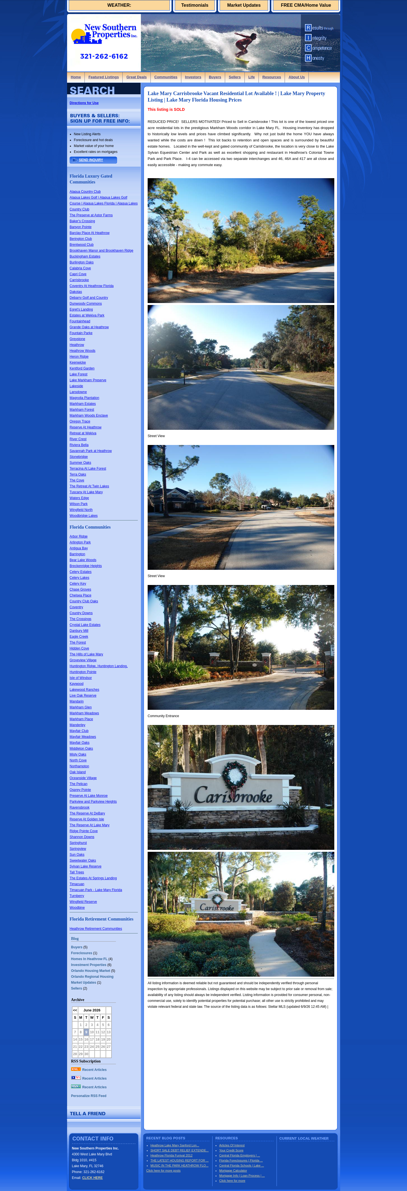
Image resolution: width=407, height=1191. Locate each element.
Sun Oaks (77, 855)
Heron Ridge (79, 357)
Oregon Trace (80, 421)
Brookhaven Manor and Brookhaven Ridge (101, 251)
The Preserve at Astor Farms (91, 215)
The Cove (77, 480)
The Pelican (78, 784)
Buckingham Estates (85, 256)
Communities (165, 77)
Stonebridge (79, 457)
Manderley (77, 725)
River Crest (78, 439)
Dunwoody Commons (86, 304)
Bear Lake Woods (83, 560)
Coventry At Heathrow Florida (92, 286)
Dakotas (76, 292)
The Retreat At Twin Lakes (89, 486)
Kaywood (76, 684)
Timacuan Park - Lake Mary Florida (96, 890)
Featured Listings (103, 77)
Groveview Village (83, 660)
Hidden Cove (79, 648)
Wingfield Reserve (83, 902)
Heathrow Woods (82, 351)
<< (75, 1010)
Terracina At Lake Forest (88, 469)
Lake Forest (78, 374)
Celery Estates (81, 572)
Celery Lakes (79, 578)
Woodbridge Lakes (84, 516)
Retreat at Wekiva (83, 433)
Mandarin (77, 701)
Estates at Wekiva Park (87, 315)
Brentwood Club (81, 245)
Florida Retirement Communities (101, 919)
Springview (78, 849)
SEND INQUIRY (91, 160)
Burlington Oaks (81, 262)
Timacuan (77, 884)
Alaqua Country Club (85, 192)
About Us (297, 77)
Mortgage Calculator (233, 1170)
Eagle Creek (79, 637)
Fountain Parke (81, 333)
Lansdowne (78, 392)
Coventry (76, 607)
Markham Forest (82, 410)
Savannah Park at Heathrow (91, 451)
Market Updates (243, 5)
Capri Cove (78, 274)
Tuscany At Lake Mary (86, 492)
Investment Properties (88, 965)
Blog (75, 939)
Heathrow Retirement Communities (96, 929)
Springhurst (78, 843)
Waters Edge (79, 498)
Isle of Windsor (81, 678)
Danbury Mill (79, 631)
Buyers (215, 77)
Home (76, 77)
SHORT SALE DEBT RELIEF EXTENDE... (179, 1150)
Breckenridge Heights (86, 566)
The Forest (78, 642)
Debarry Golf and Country (89, 298)
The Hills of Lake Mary (86, 654)
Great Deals (136, 77)
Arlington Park (80, 542)
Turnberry (77, 896)
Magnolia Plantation (84, 398)
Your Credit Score (231, 1150)
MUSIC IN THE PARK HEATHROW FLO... (179, 1165)
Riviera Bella (79, 445)
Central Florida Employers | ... (239, 1155)
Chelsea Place (80, 595)
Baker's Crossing (82, 221)
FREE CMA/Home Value (306, 5)
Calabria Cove (80, 268)
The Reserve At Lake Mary (89, 825)
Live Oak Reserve (83, 695)
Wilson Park (79, 504)
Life (251, 77)
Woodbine (77, 908)
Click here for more (232, 1180)
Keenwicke (78, 362)
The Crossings (80, 619)
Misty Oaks (78, 754)
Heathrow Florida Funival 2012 (171, 1155)
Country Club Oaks (84, 601)
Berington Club (81, 239)
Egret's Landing (81, 309)
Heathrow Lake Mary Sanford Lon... (174, 1145)
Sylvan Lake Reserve (85, 866)
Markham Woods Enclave (89, 415)
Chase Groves (80, 589)
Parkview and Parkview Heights (93, 802)
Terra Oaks (78, 474)
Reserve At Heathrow (85, 427)
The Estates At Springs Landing (93, 878)
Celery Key (78, 584)
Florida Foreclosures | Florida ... (241, 1160)
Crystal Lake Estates (85, 625)
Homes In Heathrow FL (89, 959)
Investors (193, 77)
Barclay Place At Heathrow (89, 233)
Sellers (235, 77)
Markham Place (81, 719)
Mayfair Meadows (83, 737)
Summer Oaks (80, 463)
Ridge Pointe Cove (84, 831)
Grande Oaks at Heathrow (89, 327)
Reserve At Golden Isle (87, 819)
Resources (271, 77)
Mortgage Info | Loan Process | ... (242, 1175)
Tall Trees (77, 872)
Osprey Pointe (80, 790)
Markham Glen (81, 707)
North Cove (78, 760)
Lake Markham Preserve (88, 380)
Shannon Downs (82, 837)
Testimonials (195, 5)
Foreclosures (81, 953)
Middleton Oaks (81, 749)
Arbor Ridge (79, 536)
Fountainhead (80, 321)
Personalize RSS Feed (88, 1096)
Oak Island (78, 772)
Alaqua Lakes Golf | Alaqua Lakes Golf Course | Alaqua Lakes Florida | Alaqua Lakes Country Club (104, 203)
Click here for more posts (163, 1170)
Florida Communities (90, 527)
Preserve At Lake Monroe (89, 796)
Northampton (79, 766)
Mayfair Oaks (80, 743)
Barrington (77, 554)
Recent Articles (89, 1070)
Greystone (77, 339)
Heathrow (77, 345)
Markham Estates (83, 404)
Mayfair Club (79, 731)
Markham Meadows (84, 713)
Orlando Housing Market (90, 971)
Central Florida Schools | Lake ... (241, 1165)
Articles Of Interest (231, 1145)
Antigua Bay (79, 548)
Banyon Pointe (81, 227)
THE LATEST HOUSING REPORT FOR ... (179, 1160)
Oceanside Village (83, 778)
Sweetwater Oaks (83, 860)
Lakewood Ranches (84, 690)
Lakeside (76, 386)
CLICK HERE (92, 1178)
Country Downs (81, 613)
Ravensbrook (80, 807)
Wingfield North (81, 510)
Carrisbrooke (79, 280)
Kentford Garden (82, 368)
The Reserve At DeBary (87, 813)
